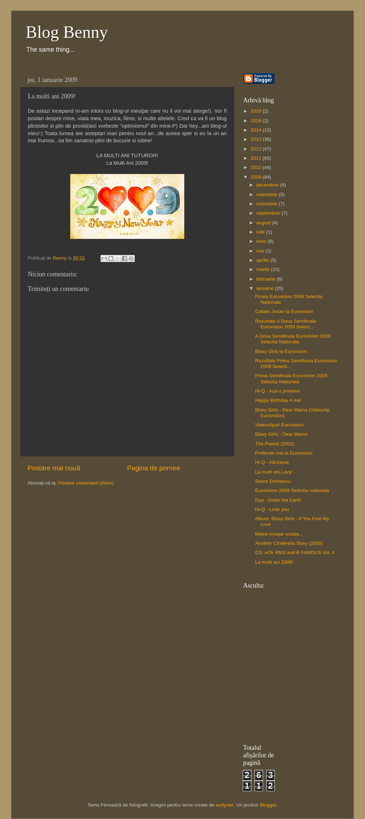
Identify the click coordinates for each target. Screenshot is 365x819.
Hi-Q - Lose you (272, 509)
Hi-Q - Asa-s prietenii (277, 391)
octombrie (267, 203)
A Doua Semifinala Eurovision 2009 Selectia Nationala (293, 338)
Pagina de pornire (153, 468)
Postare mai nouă (53, 468)
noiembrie (267, 194)
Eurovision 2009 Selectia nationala (292, 490)
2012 (257, 149)
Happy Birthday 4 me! (278, 400)
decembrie (268, 185)
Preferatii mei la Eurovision (284, 453)
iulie (261, 232)
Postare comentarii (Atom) (86, 483)
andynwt (224, 805)
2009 (257, 177)
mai (261, 251)
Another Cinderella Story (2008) (289, 543)
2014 (257, 130)
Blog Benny (67, 31)
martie (263, 269)
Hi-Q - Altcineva (272, 462)
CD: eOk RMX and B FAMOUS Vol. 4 (295, 552)
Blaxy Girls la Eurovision (281, 351)
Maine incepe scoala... (279, 534)
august (264, 222)
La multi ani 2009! (274, 562)
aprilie (263, 260)
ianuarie (265, 288)
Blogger (268, 805)
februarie (266, 279)
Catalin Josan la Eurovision (284, 311)
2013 (257, 139)
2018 (257, 120)
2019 (257, 111)
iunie (262, 241)
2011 (257, 158)
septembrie (269, 213)
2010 (257, 167)
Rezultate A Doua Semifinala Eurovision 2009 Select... (285, 323)
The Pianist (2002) (274, 443)
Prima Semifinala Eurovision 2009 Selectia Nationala (291, 378)
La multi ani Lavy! (274, 472)
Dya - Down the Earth (278, 500)
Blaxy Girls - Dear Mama (281, 434)
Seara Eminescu (273, 481)
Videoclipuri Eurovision (279, 425)
